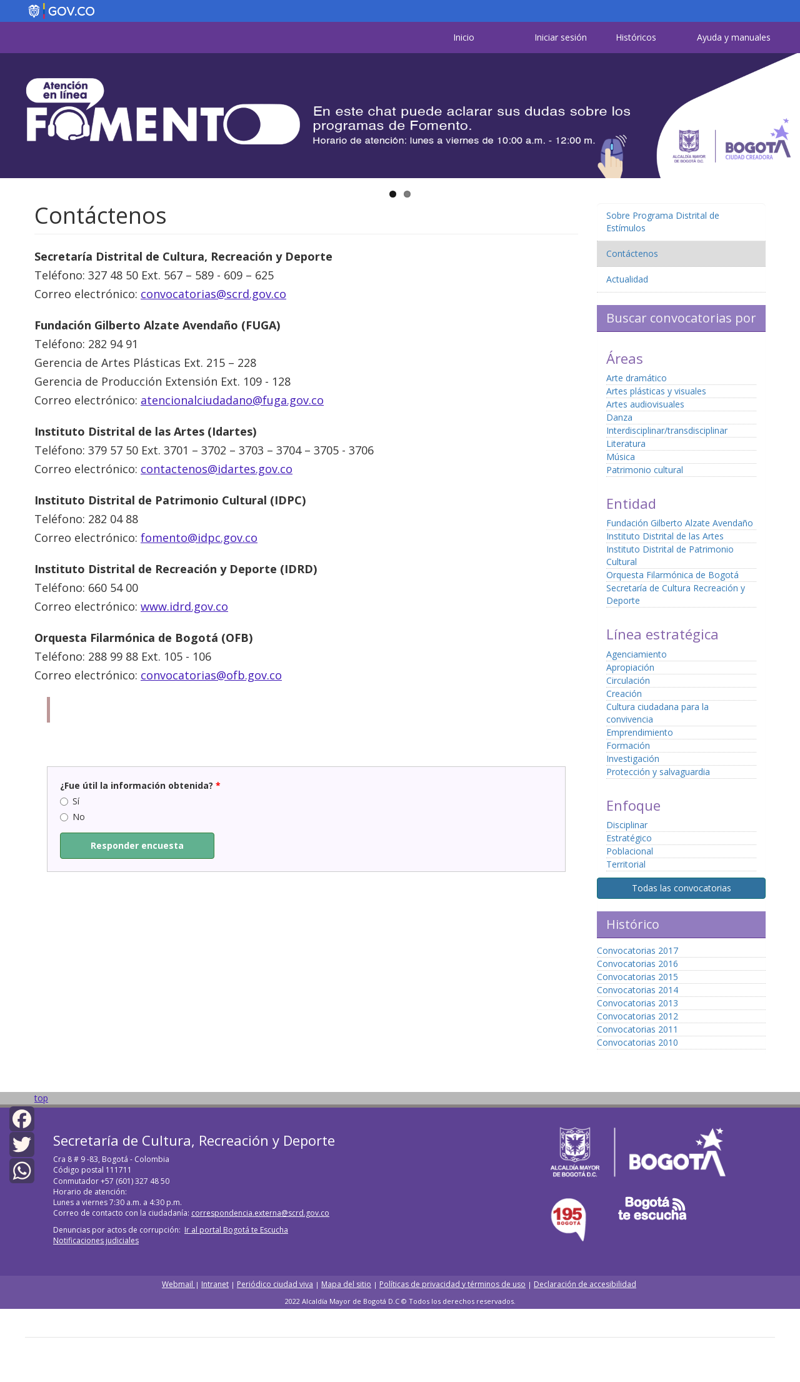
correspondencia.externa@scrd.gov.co (260, 1213)
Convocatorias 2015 (637, 977)
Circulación (628, 680)
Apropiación (630, 667)
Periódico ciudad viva (275, 1284)
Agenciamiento (636, 654)
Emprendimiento (639, 732)
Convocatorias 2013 (637, 1003)
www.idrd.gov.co (184, 606)
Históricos (636, 37)
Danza (619, 417)
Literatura (626, 443)
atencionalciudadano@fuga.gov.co (232, 400)
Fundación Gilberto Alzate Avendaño (679, 523)
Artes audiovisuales (645, 404)
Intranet (215, 1284)
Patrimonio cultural (644, 470)
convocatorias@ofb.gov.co (211, 675)
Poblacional (629, 851)
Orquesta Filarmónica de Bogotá (672, 575)
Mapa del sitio (346, 1284)
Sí (69, 801)
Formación (628, 745)
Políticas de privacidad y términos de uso (452, 1284)
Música (620, 457)
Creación (624, 693)
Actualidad (627, 279)
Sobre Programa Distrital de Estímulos (662, 221)
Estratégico (629, 838)
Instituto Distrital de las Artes (665, 536)
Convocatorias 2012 (637, 1016)
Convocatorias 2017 (637, 950)
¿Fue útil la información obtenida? (140, 785)
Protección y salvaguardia (658, 772)
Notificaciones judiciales (96, 1240)
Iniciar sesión (560, 37)
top (41, 1098)
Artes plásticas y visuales (656, 391)
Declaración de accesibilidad (585, 1284)
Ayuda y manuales (734, 37)
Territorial (626, 864)
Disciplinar (627, 825)
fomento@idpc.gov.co (199, 537)
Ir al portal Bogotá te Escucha (236, 1229)
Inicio (463, 37)
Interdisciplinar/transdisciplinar (667, 430)
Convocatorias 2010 (637, 1042)
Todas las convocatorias (681, 888)
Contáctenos (632, 253)
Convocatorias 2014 (637, 990)
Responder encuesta (137, 845)
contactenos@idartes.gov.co (216, 468)
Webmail (178, 1284)
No (72, 817)
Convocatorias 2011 (637, 1029)
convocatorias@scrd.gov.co (213, 293)
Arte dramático (636, 378)
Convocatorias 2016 (637, 963)
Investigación (632, 758)
